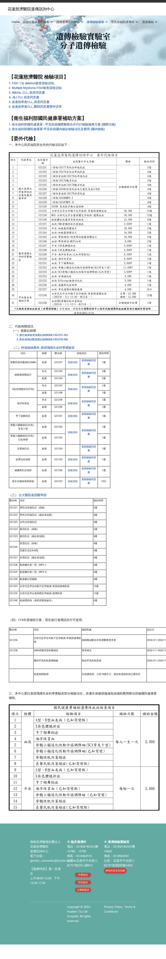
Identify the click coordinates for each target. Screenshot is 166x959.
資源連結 (148, 22)
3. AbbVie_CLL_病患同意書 (27, 92)
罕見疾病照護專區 (122, 22)
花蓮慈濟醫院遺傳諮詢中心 (31, 9)
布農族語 (83, 889)
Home (16, 22)
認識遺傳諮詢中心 (68, 22)
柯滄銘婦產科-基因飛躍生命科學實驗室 (48, 348)
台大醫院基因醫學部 (32, 502)
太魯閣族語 (83, 904)
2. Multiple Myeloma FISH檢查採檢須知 (35, 88)
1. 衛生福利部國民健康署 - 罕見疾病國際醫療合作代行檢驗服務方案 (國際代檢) (62, 124)
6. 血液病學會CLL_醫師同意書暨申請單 (35, 106)
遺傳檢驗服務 (95, 22)
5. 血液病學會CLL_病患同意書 (29, 102)
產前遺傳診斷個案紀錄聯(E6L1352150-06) (43, 340)
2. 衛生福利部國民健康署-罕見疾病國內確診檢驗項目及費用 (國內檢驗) (57, 129)
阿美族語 (83, 896)
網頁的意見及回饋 (115, 885)
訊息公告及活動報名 (36, 22)
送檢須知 (72, 363)
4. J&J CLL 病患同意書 (24, 97)
